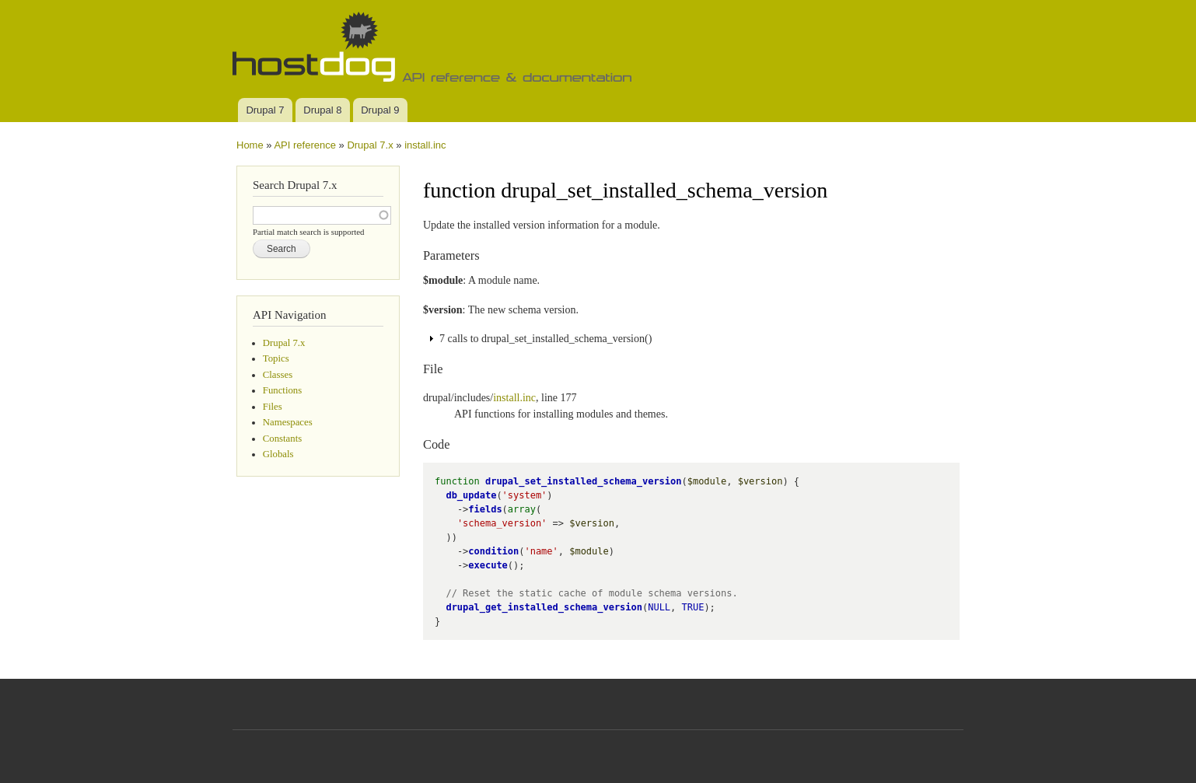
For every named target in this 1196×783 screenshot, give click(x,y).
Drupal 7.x (370, 145)
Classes (277, 374)
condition (493, 551)
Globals (278, 454)
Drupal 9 (380, 110)
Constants (282, 438)
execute (488, 565)
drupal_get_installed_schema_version (544, 607)
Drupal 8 (322, 110)
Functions (282, 390)
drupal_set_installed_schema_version (583, 481)
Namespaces (288, 422)
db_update (471, 495)
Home (250, 145)
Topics (276, 358)
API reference (305, 145)
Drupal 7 (265, 110)
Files (272, 406)
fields (485, 509)
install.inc (425, 145)
